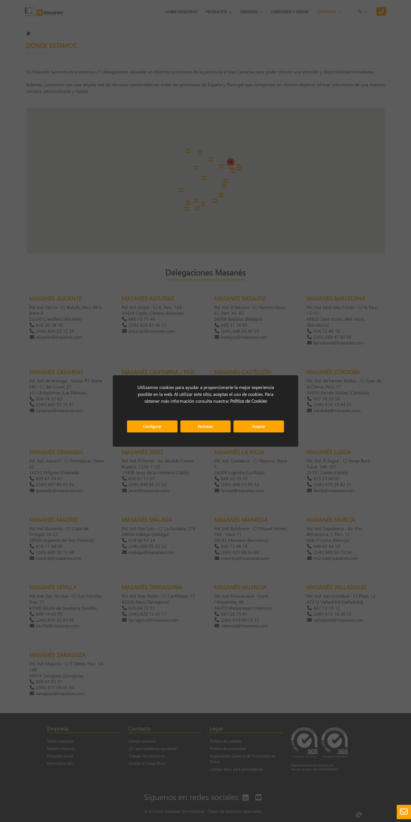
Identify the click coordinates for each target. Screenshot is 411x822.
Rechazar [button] (205, 426)
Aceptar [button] (258, 426)
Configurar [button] (152, 426)
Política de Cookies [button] (248, 401)
